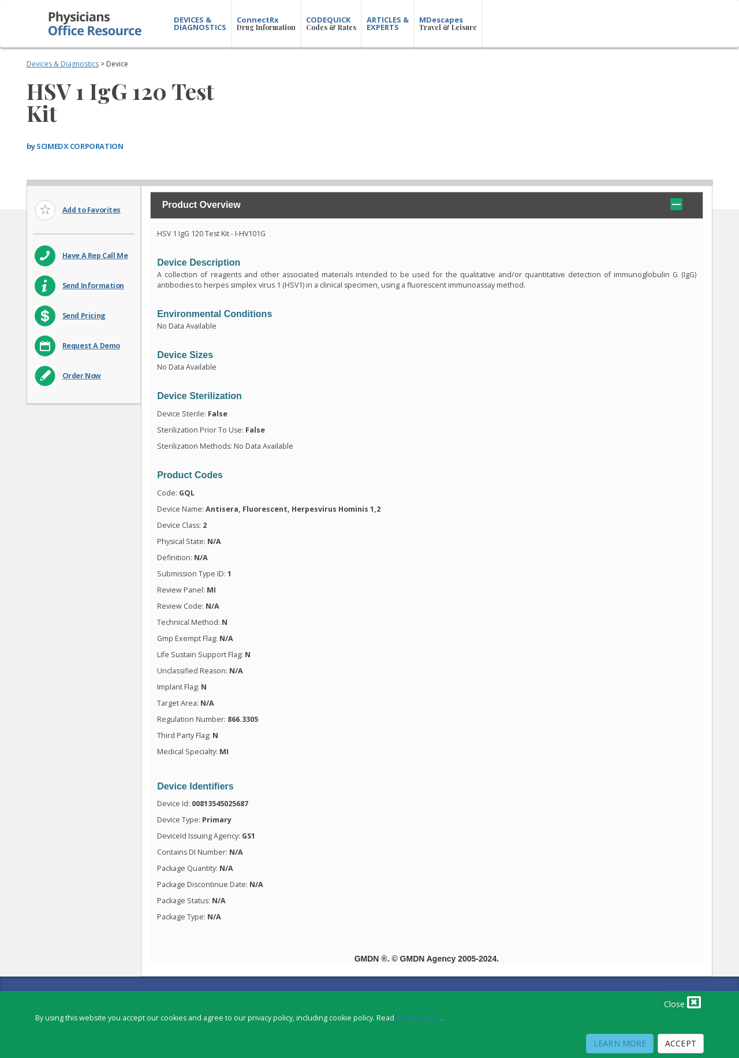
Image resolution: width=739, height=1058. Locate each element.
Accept (680, 1043)
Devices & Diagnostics (63, 64)
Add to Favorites (91, 210)
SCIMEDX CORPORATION (79, 146)
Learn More (620, 1043)
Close (682, 1002)
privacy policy (418, 1018)
